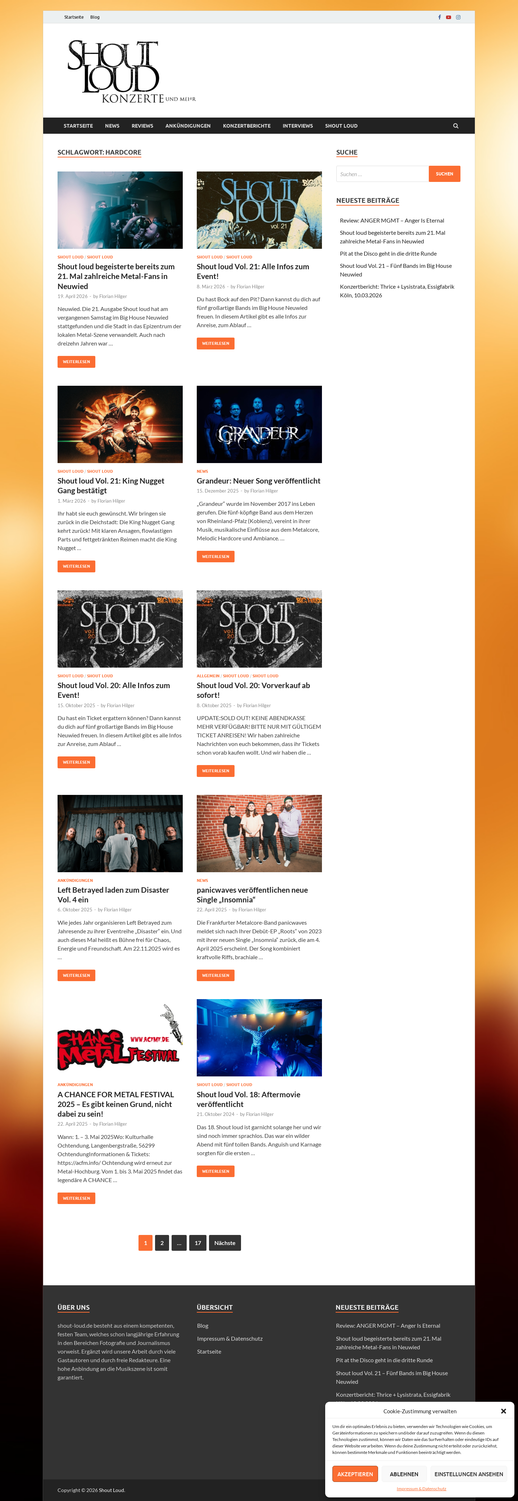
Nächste (225, 1242)
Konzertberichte (247, 126)
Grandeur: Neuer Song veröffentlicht (259, 480)
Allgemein (208, 675)
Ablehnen (404, 1474)
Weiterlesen (74, 360)
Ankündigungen (188, 126)
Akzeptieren (355, 1474)
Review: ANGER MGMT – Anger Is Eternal (392, 220)
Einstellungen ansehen (469, 1474)
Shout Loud (111, 1490)
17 (198, 1242)
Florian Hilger (113, 296)
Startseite (74, 17)
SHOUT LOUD (100, 257)
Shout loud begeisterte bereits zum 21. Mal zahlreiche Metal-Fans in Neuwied (116, 276)
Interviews (298, 126)
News (112, 126)
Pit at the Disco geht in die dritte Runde (388, 253)
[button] (503, 1411)
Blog (95, 17)
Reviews (142, 126)
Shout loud (341, 126)
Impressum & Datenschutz (421, 1488)
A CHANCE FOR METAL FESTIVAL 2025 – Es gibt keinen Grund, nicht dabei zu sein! (116, 1104)
